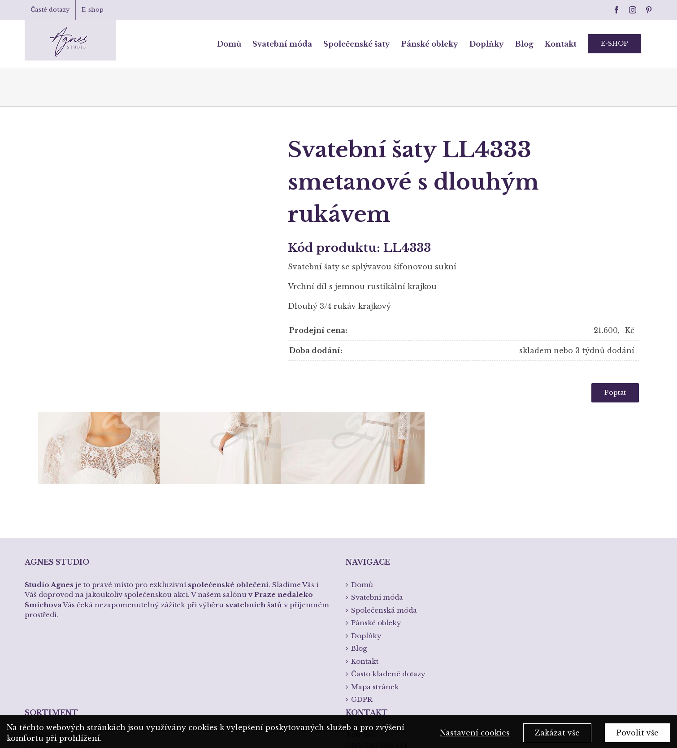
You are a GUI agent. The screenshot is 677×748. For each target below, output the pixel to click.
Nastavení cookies (475, 736)
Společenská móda (63, 617)
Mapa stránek (375, 556)
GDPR (362, 569)
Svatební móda (56, 604)
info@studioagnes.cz (382, 641)
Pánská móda (53, 630)
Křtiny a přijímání (61, 655)
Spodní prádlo (55, 643)
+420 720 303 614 (376, 614)
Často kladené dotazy (388, 543)
